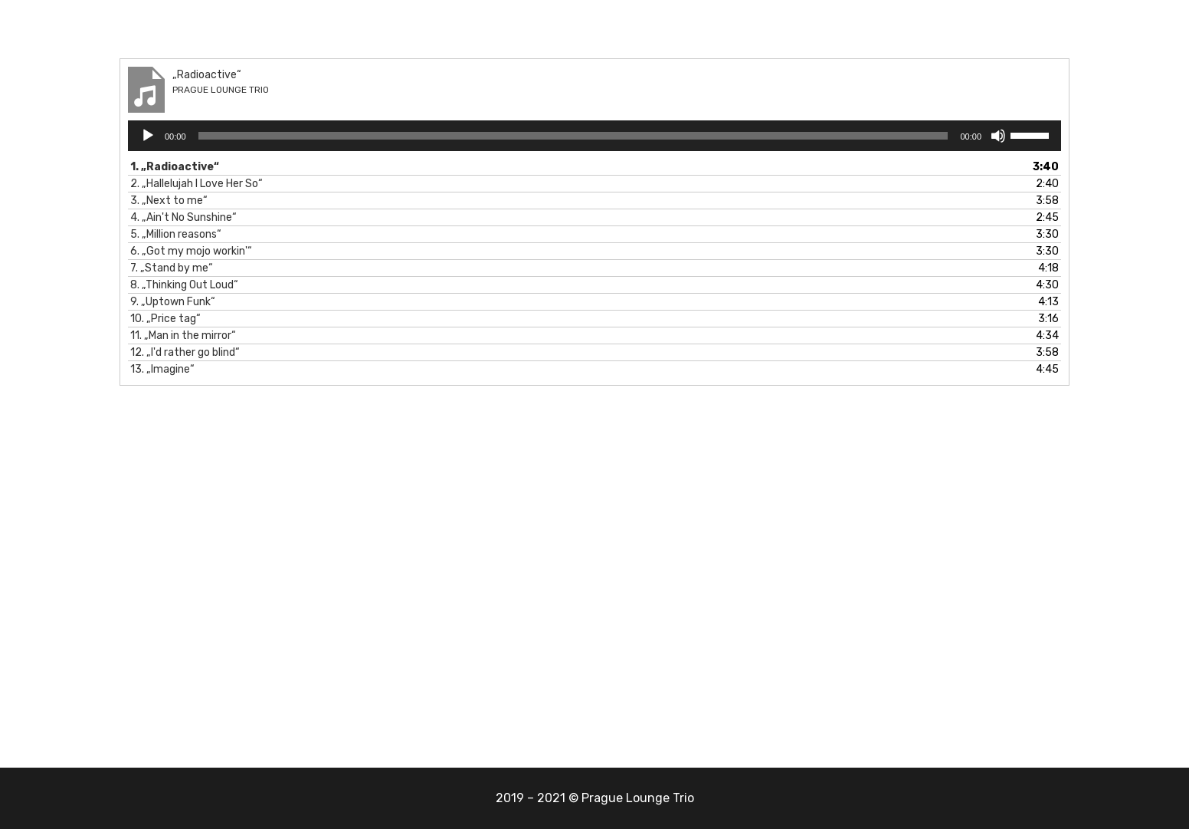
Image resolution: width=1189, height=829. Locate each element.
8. (184, 284)
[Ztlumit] (998, 135)
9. (172, 301)
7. (171, 268)
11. (183, 335)
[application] (594, 135)
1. (174, 166)
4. (183, 217)
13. (162, 369)
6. (191, 251)
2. (196, 183)
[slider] (573, 136)
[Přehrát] (148, 135)
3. (169, 200)
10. (165, 318)
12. (185, 352)
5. (175, 234)
